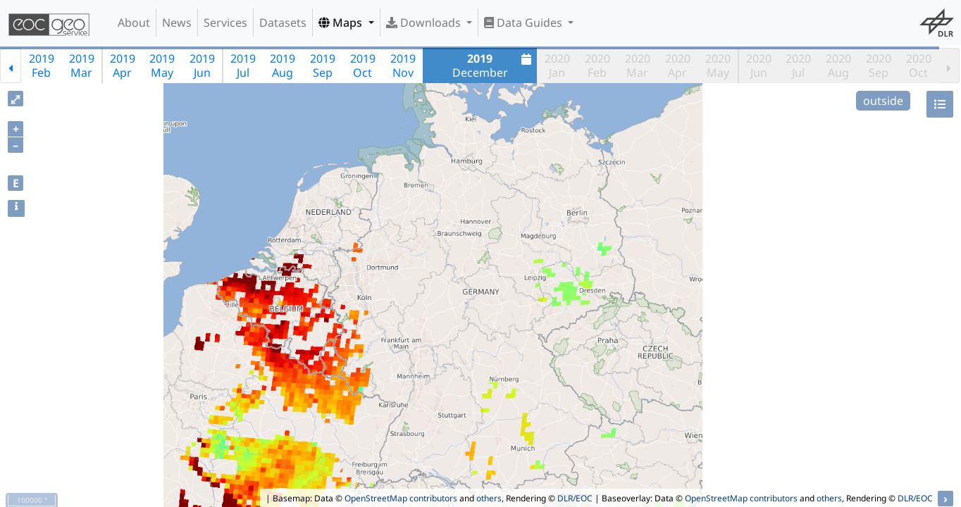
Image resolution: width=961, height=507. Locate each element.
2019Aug (282, 65)
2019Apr (122, 65)
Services (225, 22)
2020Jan (557, 65)
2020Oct (918, 65)
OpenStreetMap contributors (401, 498)
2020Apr (677, 65)
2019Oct (363, 65)
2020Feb (597, 65)
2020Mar (637, 65)
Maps (341, 22)
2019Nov (403, 65)
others (489, 498)
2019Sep (322, 65)
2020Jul (798, 65)
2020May (718, 65)
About (134, 22)
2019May (162, 65)
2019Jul (243, 65)
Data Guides (524, 22)
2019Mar (81, 65)
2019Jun (202, 65)
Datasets (282, 22)
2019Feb (41, 65)
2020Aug (838, 65)
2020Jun (758, 65)
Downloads (425, 22)
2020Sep (878, 65)
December (493, 65)
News (177, 22)
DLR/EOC (575, 498)
